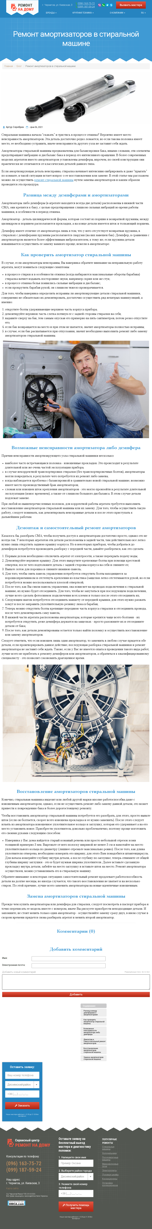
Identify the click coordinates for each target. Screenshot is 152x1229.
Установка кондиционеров (110, 1184)
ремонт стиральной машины (53, 180)
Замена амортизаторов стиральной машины (93, 1058)
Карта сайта (12, 1188)
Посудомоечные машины (110, 1158)
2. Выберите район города (75, 1170)
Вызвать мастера (131, 5)
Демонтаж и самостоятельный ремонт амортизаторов (95, 1041)
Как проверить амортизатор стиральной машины (94, 1022)
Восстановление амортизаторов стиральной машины (92, 1050)
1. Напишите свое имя (72, 1157)
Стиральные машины (108, 1148)
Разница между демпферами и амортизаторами (91, 1013)
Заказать (22, 1105)
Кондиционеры (109, 1179)
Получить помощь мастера (76, 1206)
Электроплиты (109, 1170)
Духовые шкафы (110, 1174)
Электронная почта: (13, 965)
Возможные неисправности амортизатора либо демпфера (92, 1031)
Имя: (4, 958)
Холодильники (109, 1153)
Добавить (76, 994)
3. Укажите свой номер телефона (73, 1186)
